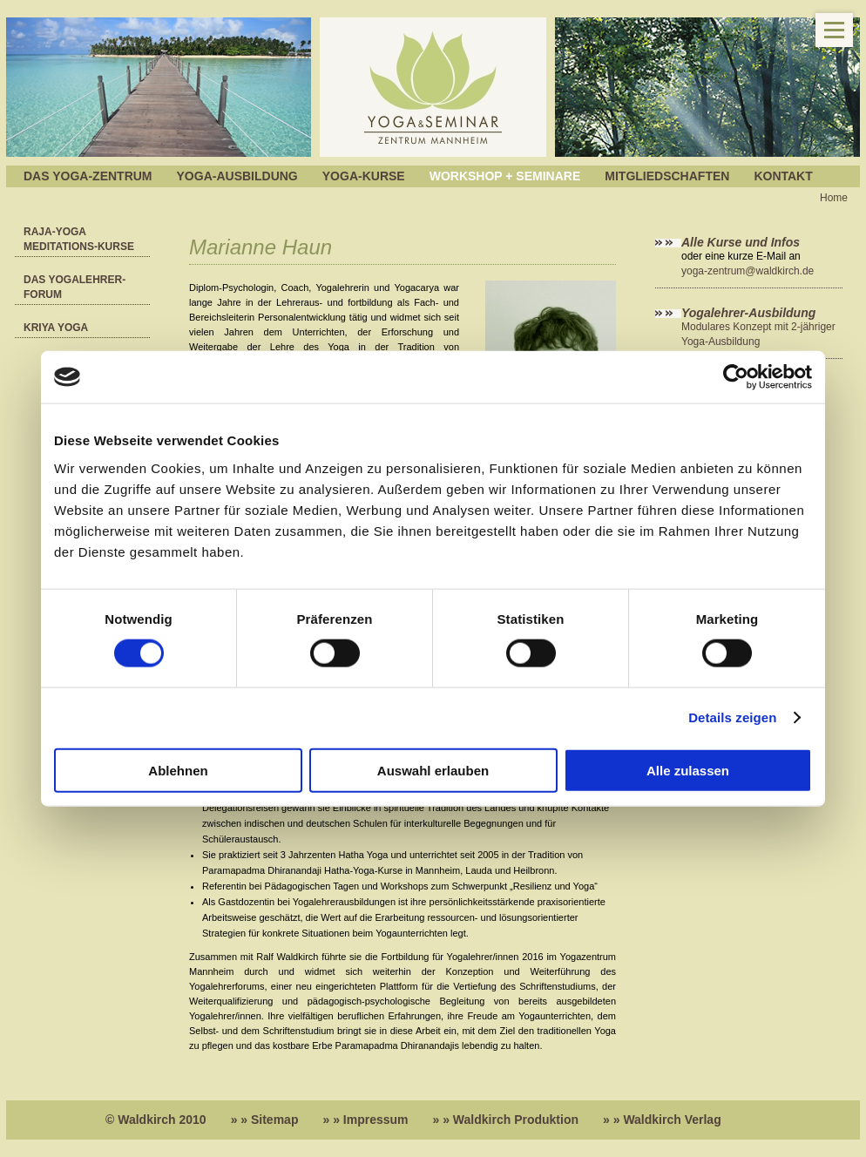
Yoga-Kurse (363, 176)
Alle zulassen (687, 769)
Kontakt (783, 176)
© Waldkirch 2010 (155, 1120)
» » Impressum (365, 1120)
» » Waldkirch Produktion (506, 1120)
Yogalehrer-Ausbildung (748, 313)
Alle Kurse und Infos (742, 242)
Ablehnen (177, 769)
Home (834, 198)
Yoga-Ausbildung (237, 176)
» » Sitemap (265, 1120)
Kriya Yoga (56, 327)
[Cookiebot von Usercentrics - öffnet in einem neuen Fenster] (736, 377)
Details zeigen (732, 717)
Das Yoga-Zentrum (88, 176)
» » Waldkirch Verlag (662, 1120)
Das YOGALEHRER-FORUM (74, 287)
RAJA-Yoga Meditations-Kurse (79, 239)
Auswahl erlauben (433, 769)
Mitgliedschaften (667, 176)
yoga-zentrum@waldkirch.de (747, 271)
